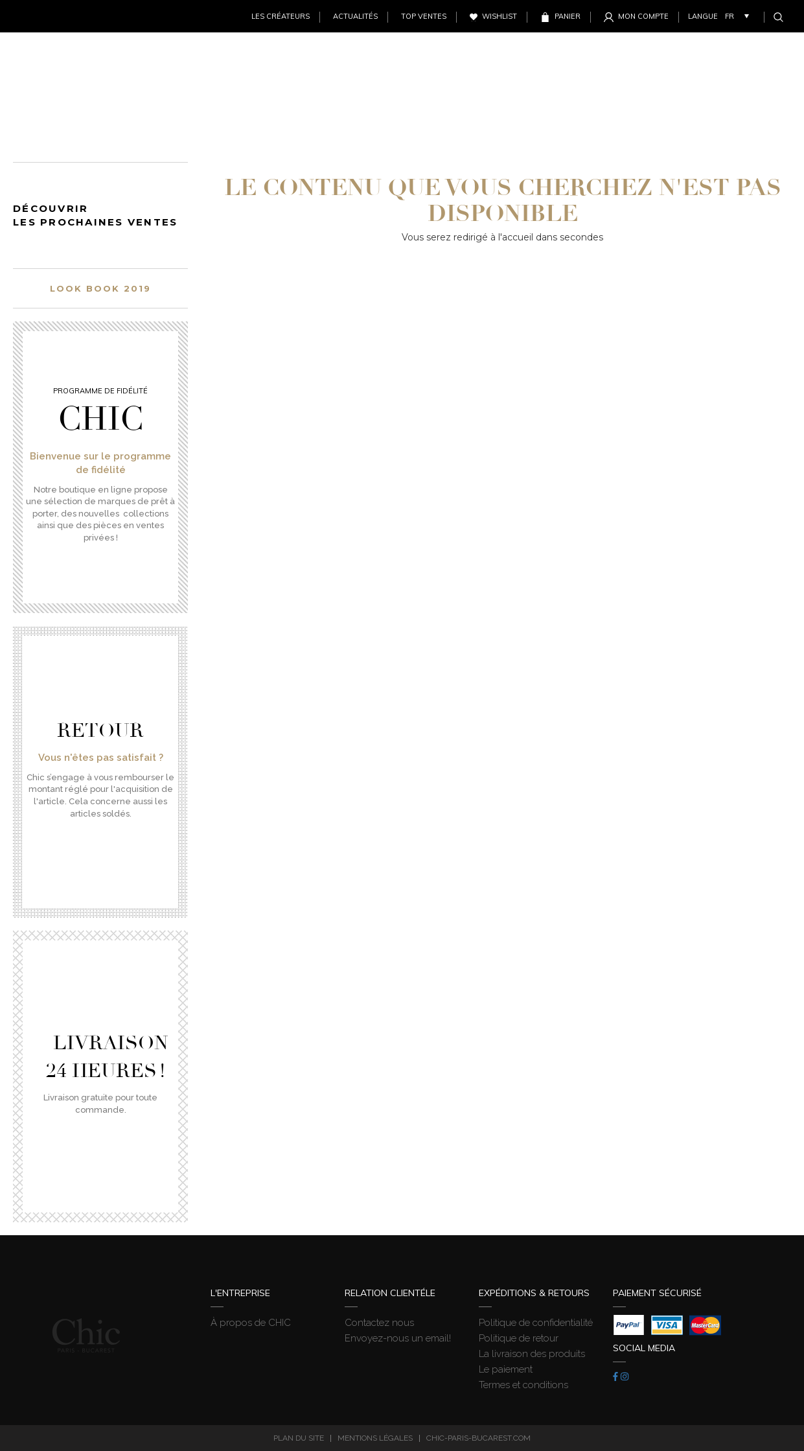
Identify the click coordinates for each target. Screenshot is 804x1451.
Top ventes (423, 16)
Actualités (355, 16)
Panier (567, 16)
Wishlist (499, 16)
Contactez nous (379, 1323)
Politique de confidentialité (536, 1323)
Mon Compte (643, 16)
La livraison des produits (532, 1354)
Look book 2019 (100, 288)
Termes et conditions (523, 1385)
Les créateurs (280, 16)
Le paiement (506, 1369)
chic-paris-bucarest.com (478, 1438)
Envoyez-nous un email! (398, 1338)
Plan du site (298, 1438)
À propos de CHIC (251, 1323)
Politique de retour (518, 1338)
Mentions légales (375, 1438)
